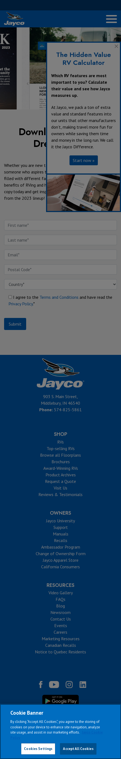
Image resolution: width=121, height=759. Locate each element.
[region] (60, 731)
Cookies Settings (38, 748)
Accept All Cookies (78, 748)
